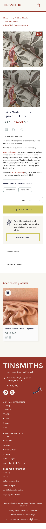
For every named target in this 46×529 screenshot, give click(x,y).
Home (5, 18)
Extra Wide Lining (17, 172)
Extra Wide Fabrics (10, 152)
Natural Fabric (22, 18)
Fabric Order (10, 190)
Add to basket (26, 209)
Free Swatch (25, 190)
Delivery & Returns (14, 264)
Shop (12, 18)
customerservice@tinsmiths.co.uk (20, 372)
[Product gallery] (23, 49)
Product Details (13, 252)
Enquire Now (23, 237)
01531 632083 (12, 385)
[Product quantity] (35, 200)
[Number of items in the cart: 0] (38, 5)
